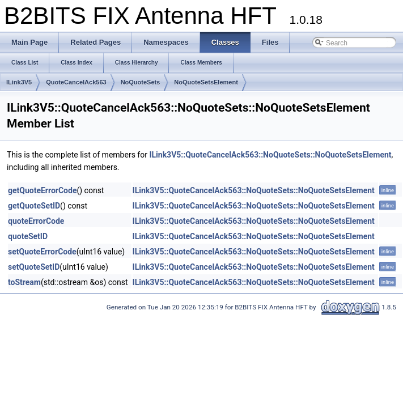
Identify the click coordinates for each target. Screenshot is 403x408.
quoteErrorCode (36, 221)
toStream (24, 282)
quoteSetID (28, 236)
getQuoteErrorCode (42, 190)
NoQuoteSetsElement (205, 82)
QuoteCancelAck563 (76, 82)
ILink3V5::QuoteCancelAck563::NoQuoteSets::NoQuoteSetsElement (270, 154)
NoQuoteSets (140, 82)
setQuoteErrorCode (42, 251)
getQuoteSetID (34, 205)
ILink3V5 (19, 82)
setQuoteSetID (34, 266)
